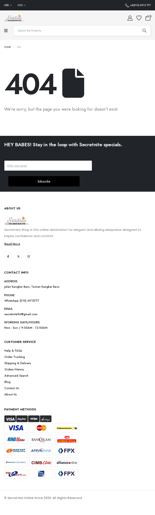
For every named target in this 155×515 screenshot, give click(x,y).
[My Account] (130, 18)
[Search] (144, 31)
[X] (18, 256)
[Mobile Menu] (6, 31)
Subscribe (44, 181)
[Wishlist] (139, 18)
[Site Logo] (14, 17)
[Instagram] (29, 256)
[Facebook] (8, 256)
